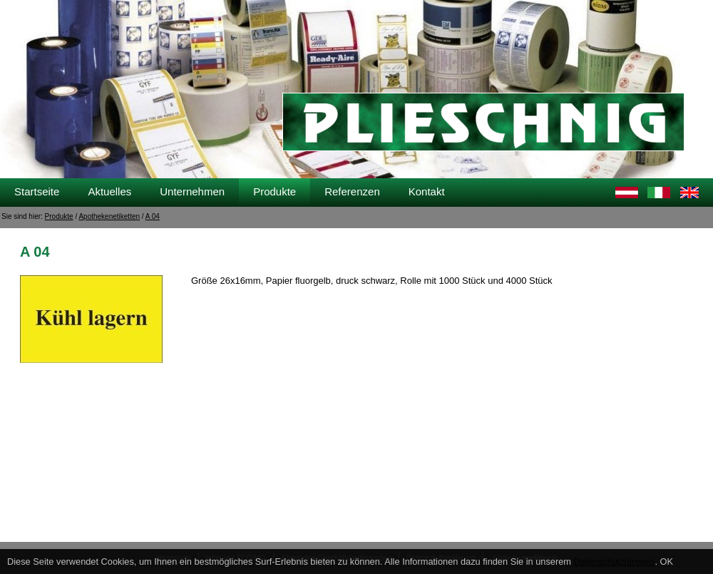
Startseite (36, 191)
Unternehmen (192, 191)
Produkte (274, 191)
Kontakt (427, 191)
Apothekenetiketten (109, 216)
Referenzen (352, 191)
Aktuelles (109, 191)
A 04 (152, 216)
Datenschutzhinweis (614, 561)
